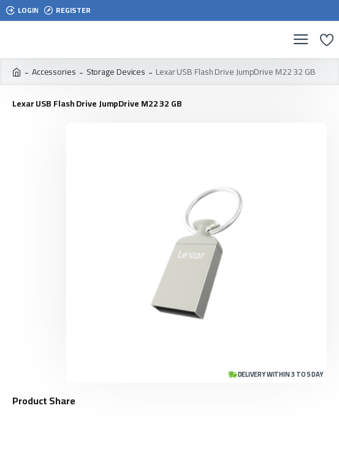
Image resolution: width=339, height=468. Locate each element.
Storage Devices (116, 72)
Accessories (54, 72)
